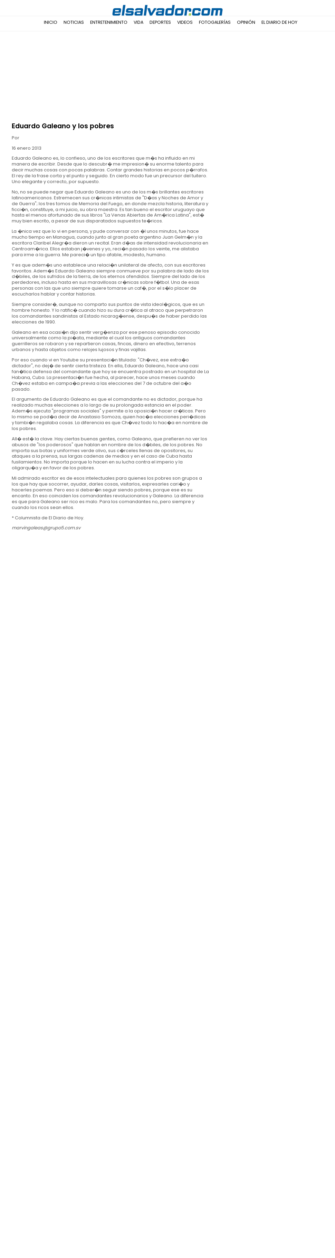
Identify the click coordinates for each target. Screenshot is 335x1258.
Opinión (246, 22)
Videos (185, 22)
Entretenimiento (108, 22)
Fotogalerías (215, 22)
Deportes (160, 22)
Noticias (74, 22)
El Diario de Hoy (279, 22)
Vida (138, 22)
